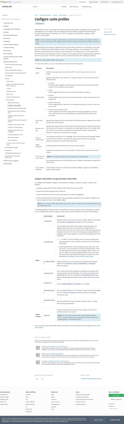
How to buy (112, 399)
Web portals (29, 404)
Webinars (53, 394)
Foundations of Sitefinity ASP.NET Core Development (55, 356)
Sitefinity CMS (3, 389)
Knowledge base (55, 399)
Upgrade (53, 402)
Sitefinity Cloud (4, 394)
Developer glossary (81, 399)
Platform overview (109, 34)
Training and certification (82, 392)
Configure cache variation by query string (81, 253)
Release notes (4, 399)
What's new (3, 397)
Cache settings (62, 15)
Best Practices (74, 6)
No (42, 374)
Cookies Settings (115, 420)
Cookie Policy (5, 421)
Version (36, 6)
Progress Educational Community (84, 394)
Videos (53, 392)
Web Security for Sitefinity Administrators (52, 349)
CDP (27, 394)
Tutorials (64, 6)
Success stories (55, 397)
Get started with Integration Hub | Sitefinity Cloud (54, 341)
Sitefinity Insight (4, 392)
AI (26, 402)
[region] (62, 420)
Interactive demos (80, 397)
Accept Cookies (98, 420)
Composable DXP (30, 397)
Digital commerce (30, 399)
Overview (28, 389)
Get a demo (108, 32)
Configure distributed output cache (91, 373)
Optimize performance (45, 15)
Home (36, 15)
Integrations (29, 406)
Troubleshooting (86, 6)
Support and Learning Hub (83, 389)
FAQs (52, 404)
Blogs (52, 389)
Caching (55, 15)
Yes (37, 374)
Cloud (27, 392)
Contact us (111, 401)
